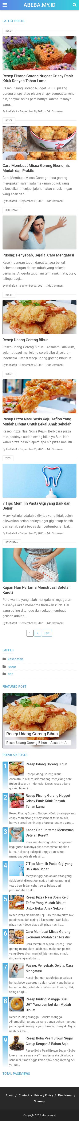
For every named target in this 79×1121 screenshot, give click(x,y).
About (10, 1095)
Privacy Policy (43, 1095)
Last (46, 633)
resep (8, 31)
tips (8, 458)
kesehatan (11, 210)
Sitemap (39, 1101)
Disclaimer (65, 1095)
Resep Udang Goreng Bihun (25, 340)
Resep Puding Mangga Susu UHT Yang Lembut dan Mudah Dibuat (48, 1004)
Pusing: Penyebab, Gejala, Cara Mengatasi (38, 255)
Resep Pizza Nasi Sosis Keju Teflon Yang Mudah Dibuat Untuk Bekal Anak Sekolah (47, 902)
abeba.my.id (39, 5)
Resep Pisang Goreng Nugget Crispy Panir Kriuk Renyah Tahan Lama (48, 801)
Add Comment (55, 111)
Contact (24, 1095)
